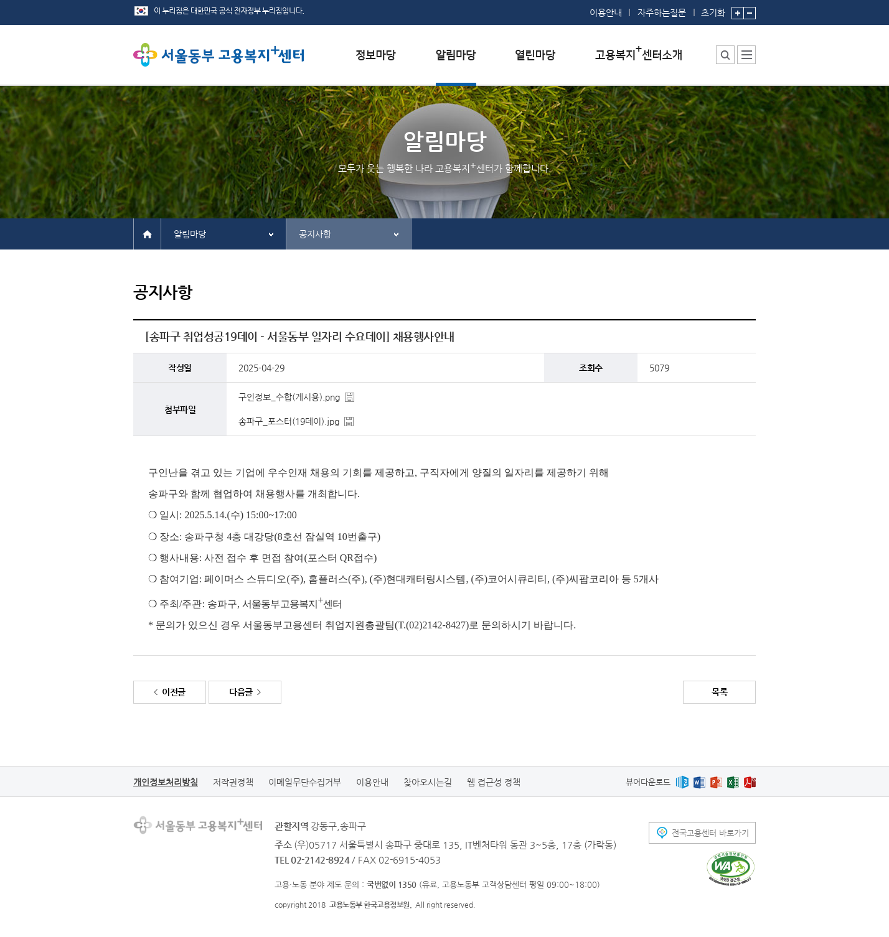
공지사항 (315, 234)
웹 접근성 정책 (493, 782)
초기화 (713, 8)
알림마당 (190, 234)
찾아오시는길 (427, 782)
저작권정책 (233, 782)
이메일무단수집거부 (304, 782)
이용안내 (606, 12)
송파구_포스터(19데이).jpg (288, 421)
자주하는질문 (661, 12)
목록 (719, 692)
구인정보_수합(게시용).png (289, 397)
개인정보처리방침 (165, 782)
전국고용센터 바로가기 (710, 832)
